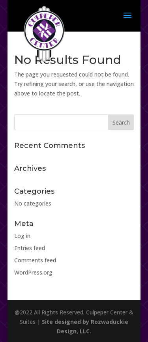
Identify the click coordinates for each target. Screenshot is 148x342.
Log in (22, 235)
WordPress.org (33, 272)
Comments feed (35, 260)
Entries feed (29, 248)
